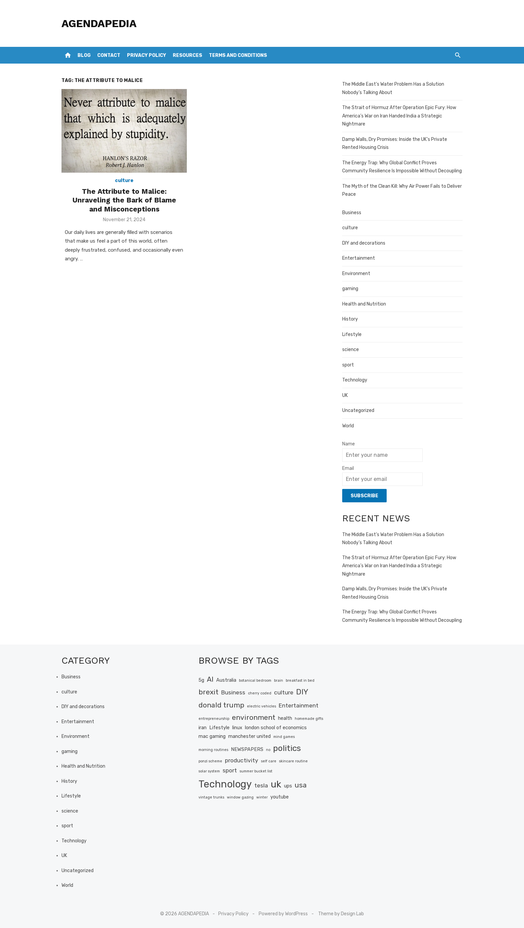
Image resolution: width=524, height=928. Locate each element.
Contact (108, 55)
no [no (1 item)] (268, 750)
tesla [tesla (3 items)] (261, 785)
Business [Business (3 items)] (233, 692)
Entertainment (358, 258)
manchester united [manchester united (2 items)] (249, 736)
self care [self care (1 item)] (268, 761)
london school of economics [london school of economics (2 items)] (276, 728)
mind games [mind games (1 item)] (284, 737)
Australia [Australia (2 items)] (226, 680)
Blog (84, 55)
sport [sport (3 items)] (230, 770)
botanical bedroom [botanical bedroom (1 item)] (255, 680)
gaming (350, 288)
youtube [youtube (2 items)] (279, 797)
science (350, 349)
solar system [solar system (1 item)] (209, 771)
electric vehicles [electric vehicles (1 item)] (261, 706)
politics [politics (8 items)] (287, 748)
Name (348, 444)
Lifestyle (352, 334)
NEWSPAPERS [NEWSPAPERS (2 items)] (247, 749)
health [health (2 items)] (285, 718)
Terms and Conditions (238, 55)
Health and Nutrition (364, 304)
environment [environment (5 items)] (253, 717)
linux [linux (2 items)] (237, 728)
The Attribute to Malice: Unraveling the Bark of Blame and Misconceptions (124, 200)
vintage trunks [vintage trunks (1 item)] (211, 797)
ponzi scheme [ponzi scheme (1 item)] (210, 761)
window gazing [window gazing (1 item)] (240, 797)
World (348, 426)
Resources (187, 55)
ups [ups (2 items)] (288, 786)
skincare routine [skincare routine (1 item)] (293, 761)
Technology (354, 380)
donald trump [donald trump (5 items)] (221, 705)
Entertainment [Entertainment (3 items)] (298, 705)
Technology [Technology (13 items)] (225, 784)
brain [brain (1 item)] (278, 680)
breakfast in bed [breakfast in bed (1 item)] (300, 680)
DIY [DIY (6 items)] (302, 691)
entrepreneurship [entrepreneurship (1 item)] (214, 718)
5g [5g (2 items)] (201, 680)
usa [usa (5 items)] (301, 785)
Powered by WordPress (283, 914)
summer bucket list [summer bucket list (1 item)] (256, 771)
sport (348, 365)
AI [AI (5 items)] (210, 679)
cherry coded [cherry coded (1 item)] (259, 693)
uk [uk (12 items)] (276, 784)
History (350, 319)
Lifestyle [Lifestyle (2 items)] (219, 728)
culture (124, 180)
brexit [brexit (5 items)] (209, 692)
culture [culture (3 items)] (283, 692)
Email (348, 468)
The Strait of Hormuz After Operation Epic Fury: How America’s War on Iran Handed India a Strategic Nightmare (399, 116)
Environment (356, 273)
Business (351, 213)
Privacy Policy (146, 55)
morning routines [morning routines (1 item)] (213, 750)
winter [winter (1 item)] (262, 797)
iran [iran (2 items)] (203, 728)
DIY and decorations (363, 243)
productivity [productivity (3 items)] (241, 760)
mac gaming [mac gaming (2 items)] (212, 736)
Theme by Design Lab (341, 914)
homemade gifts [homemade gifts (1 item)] (309, 718)
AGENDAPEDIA (99, 23)
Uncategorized (358, 410)
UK (345, 395)
